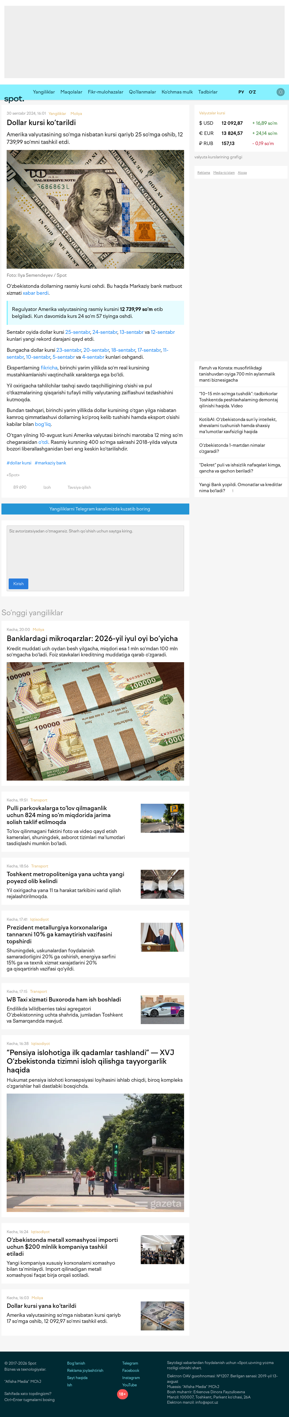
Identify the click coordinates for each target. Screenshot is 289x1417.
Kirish (18, 583)
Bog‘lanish (76, 1363)
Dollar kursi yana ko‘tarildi (41, 1305)
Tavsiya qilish (76, 487)
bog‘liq (43, 424)
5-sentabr (64, 357)
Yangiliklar (44, 92)
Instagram (128, 1378)
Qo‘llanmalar (142, 92)
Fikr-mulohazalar (105, 92)
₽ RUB (206, 143)
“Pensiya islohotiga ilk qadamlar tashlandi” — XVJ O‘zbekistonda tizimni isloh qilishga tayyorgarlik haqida (90, 1061)
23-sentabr (68, 350)
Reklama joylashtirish (85, 1370)
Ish (69, 1385)
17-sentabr (149, 350)
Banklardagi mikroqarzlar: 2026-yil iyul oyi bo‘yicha (92, 638)
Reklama (203, 173)
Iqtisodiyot (39, 919)
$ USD (206, 123)
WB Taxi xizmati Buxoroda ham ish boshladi (64, 999)
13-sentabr (132, 332)
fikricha (49, 368)
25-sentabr (77, 332)
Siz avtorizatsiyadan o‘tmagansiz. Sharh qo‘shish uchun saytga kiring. (95, 551)
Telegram (127, 1363)
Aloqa (242, 173)
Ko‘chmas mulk (177, 92)
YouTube (127, 1385)
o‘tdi (43, 442)
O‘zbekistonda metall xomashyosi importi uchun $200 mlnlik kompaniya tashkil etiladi (62, 1246)
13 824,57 (232, 133)
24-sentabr (104, 332)
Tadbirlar (208, 92)
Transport (38, 800)
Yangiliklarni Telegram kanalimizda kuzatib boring (95, 509)
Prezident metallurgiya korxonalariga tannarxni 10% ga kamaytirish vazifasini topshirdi (59, 934)
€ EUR (206, 133)
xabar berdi (36, 293)
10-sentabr (38, 357)
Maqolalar (71, 92)
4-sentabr (93, 357)
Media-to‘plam (224, 173)
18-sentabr (123, 350)
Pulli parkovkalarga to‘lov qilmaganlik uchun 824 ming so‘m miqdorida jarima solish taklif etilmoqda (59, 815)
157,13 (228, 143)
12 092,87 (232, 123)
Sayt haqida (77, 1378)
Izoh (44, 487)
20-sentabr (96, 350)
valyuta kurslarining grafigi (220, 157)
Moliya (38, 629)
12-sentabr (163, 332)
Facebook (128, 1370)
